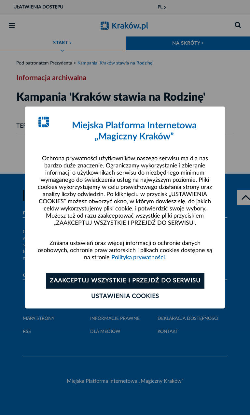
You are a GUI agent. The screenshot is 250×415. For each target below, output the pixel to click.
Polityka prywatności (138, 258)
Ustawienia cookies (125, 296)
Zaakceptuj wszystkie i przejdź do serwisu (125, 281)
